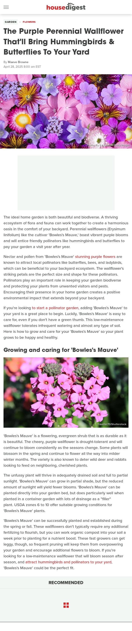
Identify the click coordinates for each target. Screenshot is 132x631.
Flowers (29, 22)
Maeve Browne (18, 62)
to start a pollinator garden (55, 308)
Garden (10, 22)
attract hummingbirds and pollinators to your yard (68, 562)
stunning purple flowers (95, 256)
